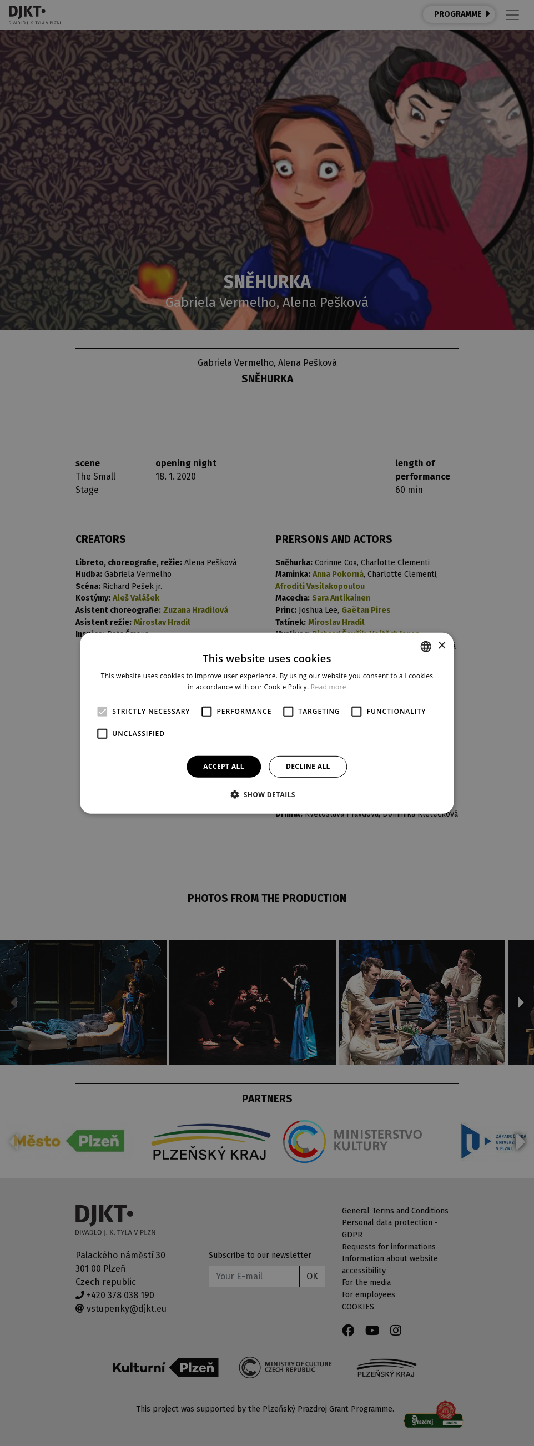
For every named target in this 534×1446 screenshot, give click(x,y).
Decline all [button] (308, 766)
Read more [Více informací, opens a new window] (328, 687)
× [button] (441, 646)
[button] (267, 794)
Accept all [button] (223, 766)
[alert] (267, 723)
